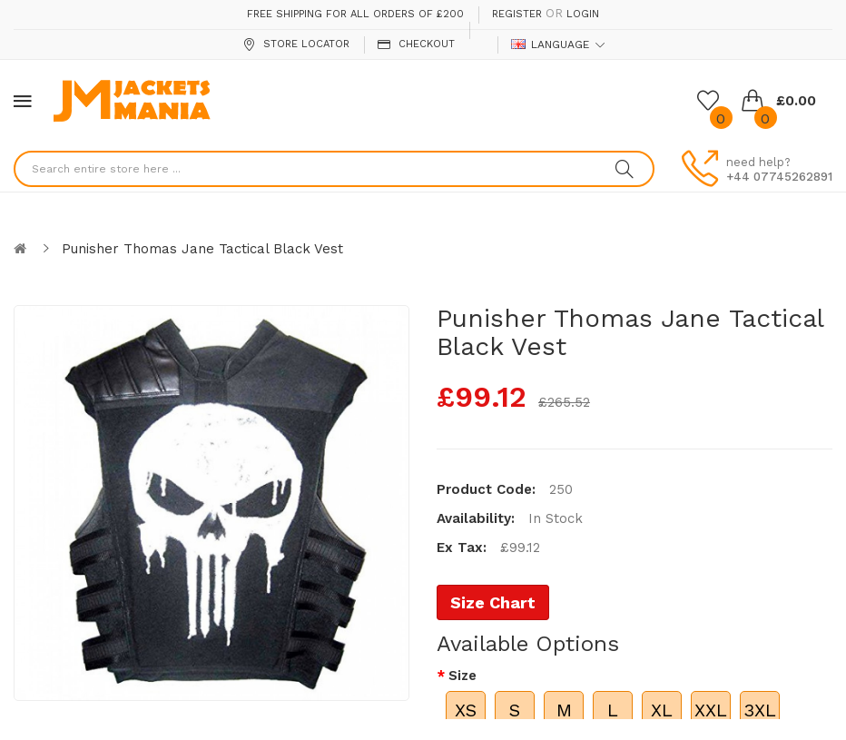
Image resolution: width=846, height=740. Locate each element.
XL (662, 710)
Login (582, 14)
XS (466, 710)
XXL (710, 710)
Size (462, 675)
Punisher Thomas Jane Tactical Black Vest (202, 249)
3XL (759, 710)
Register (517, 14)
